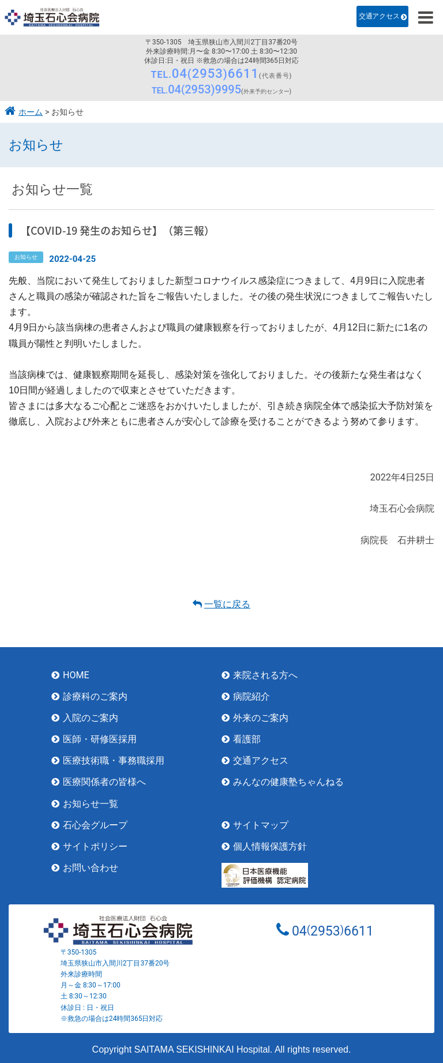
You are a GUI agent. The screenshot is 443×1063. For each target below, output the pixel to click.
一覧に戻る (227, 604)
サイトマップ (260, 825)
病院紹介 (251, 696)
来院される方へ (265, 675)
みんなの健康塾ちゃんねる (288, 781)
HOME (76, 675)
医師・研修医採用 (100, 739)
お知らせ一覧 (90, 803)
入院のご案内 (90, 717)
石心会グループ (95, 825)
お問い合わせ (90, 867)
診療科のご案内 (95, 696)
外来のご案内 (260, 717)
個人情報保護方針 (270, 846)
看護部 (247, 739)
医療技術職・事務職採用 (113, 760)
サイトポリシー (95, 846)
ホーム (30, 112)
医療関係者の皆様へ (104, 781)
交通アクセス (379, 16)
